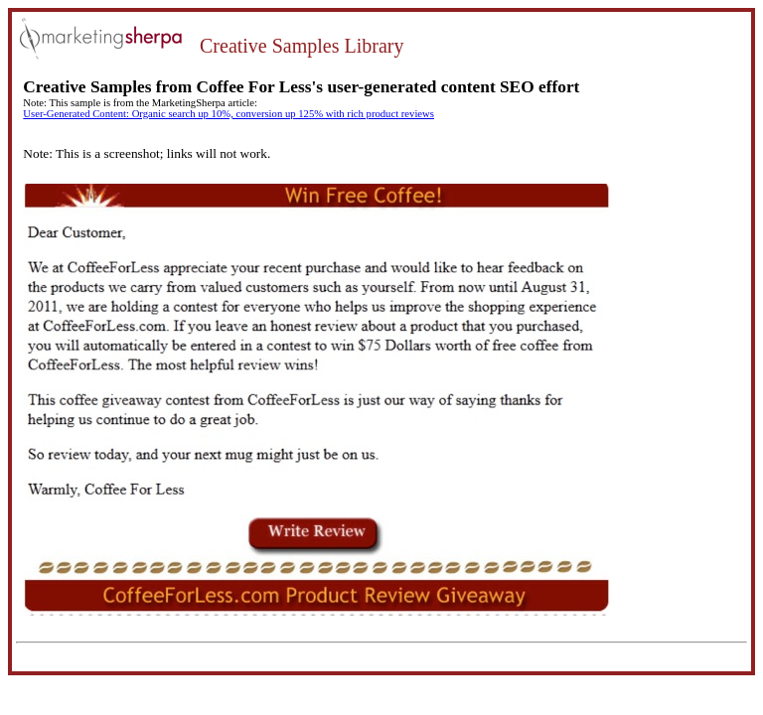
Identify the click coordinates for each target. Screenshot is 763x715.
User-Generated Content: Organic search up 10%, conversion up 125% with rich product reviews (228, 113)
